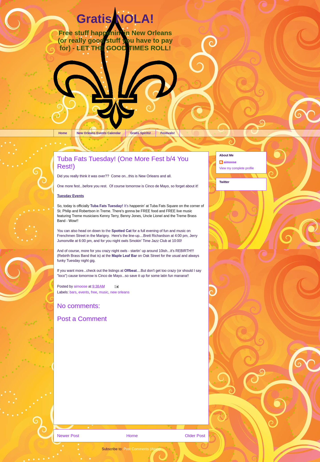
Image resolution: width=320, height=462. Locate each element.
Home (62, 133)
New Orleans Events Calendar (99, 133)
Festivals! (167, 133)
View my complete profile (236, 168)
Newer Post (68, 435)
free (94, 292)
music (103, 292)
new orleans (119, 292)
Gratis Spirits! (140, 133)
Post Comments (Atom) (142, 449)
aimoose (230, 162)
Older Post (195, 435)
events (83, 292)
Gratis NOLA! (115, 19)
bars (73, 292)
